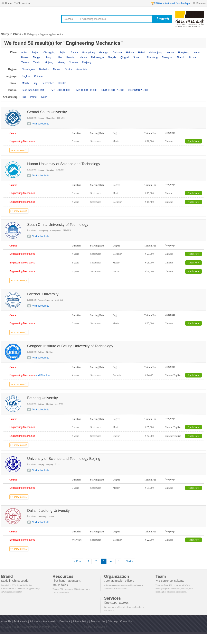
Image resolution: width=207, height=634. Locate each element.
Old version (23, 3)
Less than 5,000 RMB (33, 90)
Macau (83, 57)
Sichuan (192, 57)
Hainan (130, 52)
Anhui (24, 52)
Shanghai (167, 57)
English (26, 76)
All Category (30, 34)
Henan (170, 52)
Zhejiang (86, 62)
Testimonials (20, 621)
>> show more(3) (18, 280)
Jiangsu (37, 57)
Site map (201, 3)
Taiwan (25, 62)
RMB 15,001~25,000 (113, 90)
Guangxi (104, 52)
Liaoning (70, 57)
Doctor (68, 69)
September (48, 83)
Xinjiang (49, 62)
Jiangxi (49, 57)
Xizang (61, 62)
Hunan (24, 57)
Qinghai (125, 57)
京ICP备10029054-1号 (95, 627)
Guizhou (117, 52)
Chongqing (49, 52)
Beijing (35, 52)
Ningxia (112, 57)
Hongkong (183, 52)
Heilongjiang (155, 52)
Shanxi (180, 57)
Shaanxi (137, 57)
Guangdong (88, 52)
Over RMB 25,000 (138, 90)
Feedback (64, 621)
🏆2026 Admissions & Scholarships (170, 3)
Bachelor (44, 69)
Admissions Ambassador (43, 621)
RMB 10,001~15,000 (86, 90)
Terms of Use (98, 621)
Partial (33, 97)
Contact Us (126, 621)
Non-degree (28, 69)
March (25, 83)
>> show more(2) (18, 211)
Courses (68, 19)
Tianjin (36, 62)
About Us (6, 621)
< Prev (77, 561)
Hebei (141, 52)
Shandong (152, 57)
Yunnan (73, 62)
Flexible (62, 83)
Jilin (59, 57)
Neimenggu (97, 57)
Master (57, 69)
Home (8, 3)
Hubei (197, 52)
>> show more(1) (18, 150)
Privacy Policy (80, 621)
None (44, 97)
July (35, 83)
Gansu (74, 52)
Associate (81, 69)
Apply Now (193, 141)
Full (24, 97)
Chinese (38, 76)
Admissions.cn (33, 627)
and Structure (29, 375)
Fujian (63, 52)
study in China (49, 627)
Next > (129, 561)
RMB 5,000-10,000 (60, 90)
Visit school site (40, 123)
